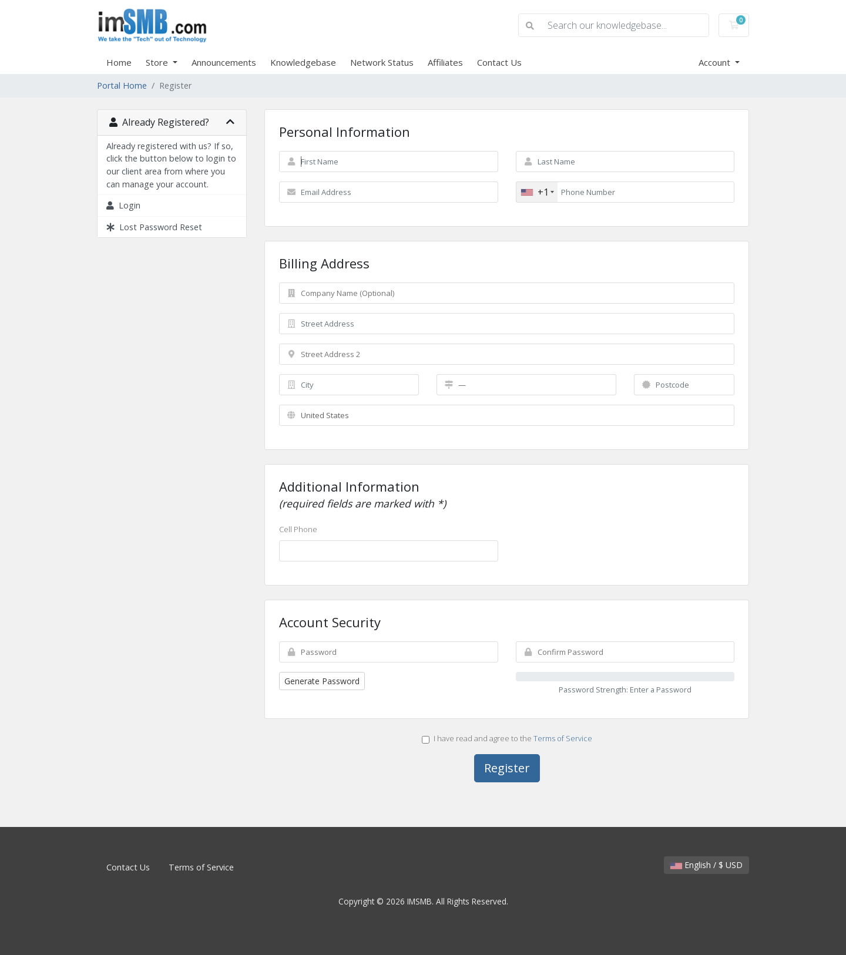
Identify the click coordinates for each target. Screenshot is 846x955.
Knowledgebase (303, 62)
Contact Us (499, 62)
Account (716, 62)
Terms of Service (562, 738)
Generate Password (322, 681)
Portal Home (122, 85)
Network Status (382, 62)
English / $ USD (706, 864)
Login (123, 205)
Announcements (224, 62)
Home (119, 62)
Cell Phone (298, 529)
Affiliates (445, 62)
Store (158, 62)
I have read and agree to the (507, 738)
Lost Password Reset (154, 227)
